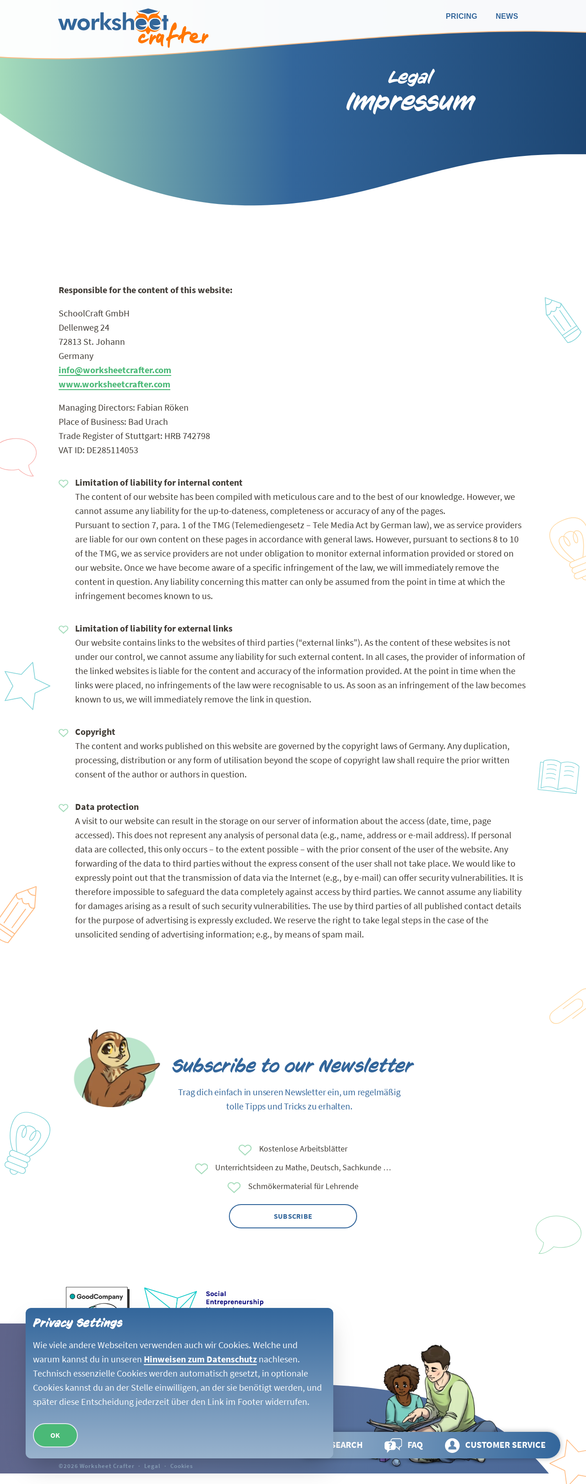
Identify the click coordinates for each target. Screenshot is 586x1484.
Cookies (181, 1465)
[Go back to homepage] (131, 28)
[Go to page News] (507, 16)
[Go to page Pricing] (462, 16)
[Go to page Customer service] (495, 1445)
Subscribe (293, 1216)
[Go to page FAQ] (404, 1445)
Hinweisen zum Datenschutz (200, 1359)
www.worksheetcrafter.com (114, 384)
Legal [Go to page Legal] (152, 1465)
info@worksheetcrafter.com (115, 369)
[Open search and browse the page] (336, 1445)
